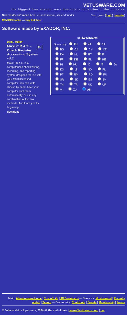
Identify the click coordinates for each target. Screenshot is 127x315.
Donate (91, 302)
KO (61, 69)
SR (61, 79)
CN (90, 49)
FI (102, 54)
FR (61, 59)
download (13, 111)
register (119, 15)
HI (61, 64)
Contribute (78, 302)
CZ (104, 49)
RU (104, 74)
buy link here (34, 20)
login (109, 15)
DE (75, 59)
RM (75, 74)
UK (89, 84)
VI (61, 89)
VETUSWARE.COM (104, 5)
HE (103, 59)
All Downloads (69, 298)
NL (76, 54)
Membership (106, 302)
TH (61, 84)
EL (90, 59)
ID (88, 64)
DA (61, 54)
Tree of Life (51, 298)
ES (90, 79)
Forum (121, 302)
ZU (74, 89)
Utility (19, 41)
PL (104, 69)
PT (61, 74)
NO (89, 69)
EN (75, 44)
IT (101, 64)
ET (89, 54)
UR (104, 84)
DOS (10, 41)
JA (115, 64)
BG (61, 49)
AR (103, 44)
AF (89, 44)
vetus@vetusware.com (83, 310)
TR (75, 84)
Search (46, 302)
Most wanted (103, 298)
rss (102, 310)
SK (76, 79)
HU (75, 64)
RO (90, 74)
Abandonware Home (29, 298)
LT (75, 69)
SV (104, 79)
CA (76, 49)
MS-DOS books (11, 20)
